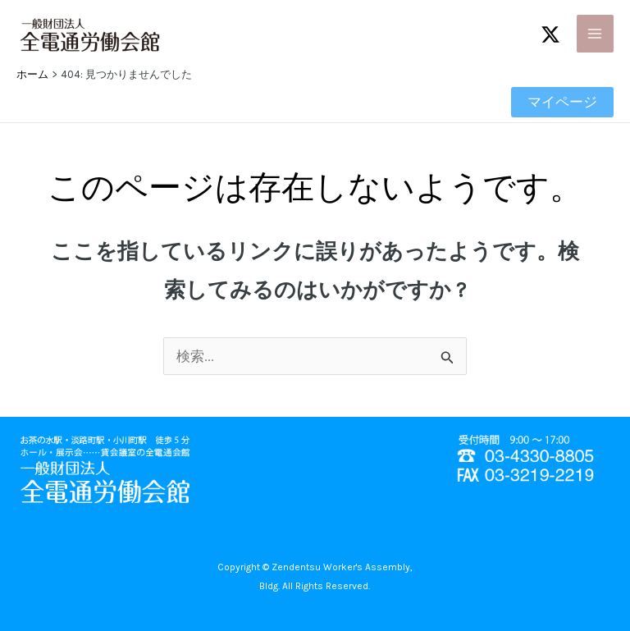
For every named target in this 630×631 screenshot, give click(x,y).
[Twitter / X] (550, 34)
